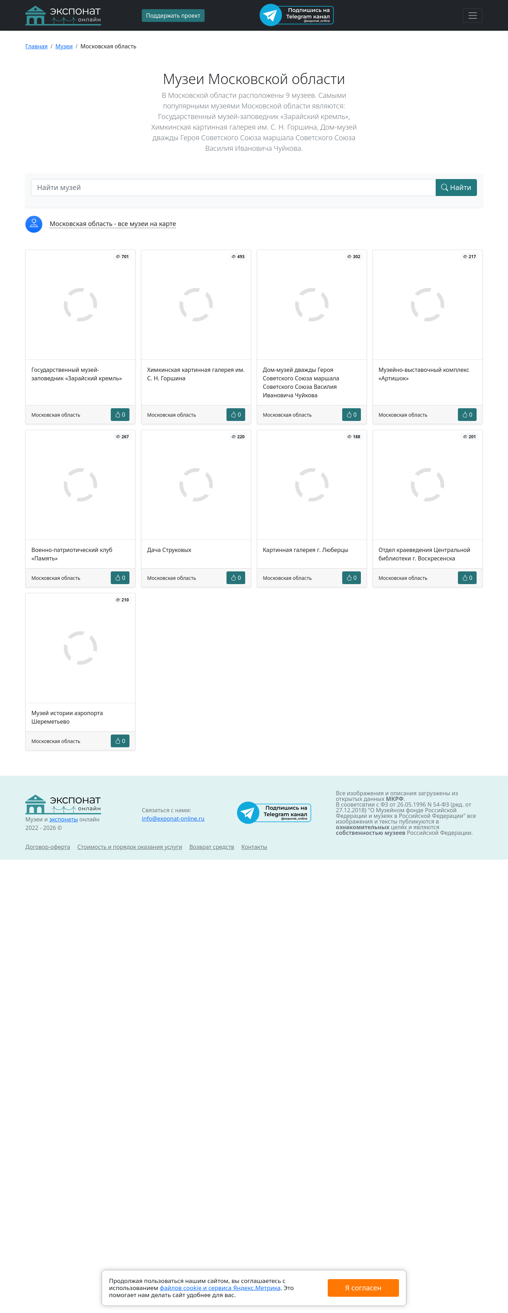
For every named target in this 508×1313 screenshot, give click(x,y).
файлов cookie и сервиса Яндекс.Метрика (220, 1288)
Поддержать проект (173, 15)
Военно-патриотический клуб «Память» (72, 554)
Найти (456, 187)
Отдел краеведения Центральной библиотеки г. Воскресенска (424, 554)
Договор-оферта (47, 847)
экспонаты (63, 819)
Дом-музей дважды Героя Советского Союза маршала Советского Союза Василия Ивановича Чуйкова (301, 382)
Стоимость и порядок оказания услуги (129, 847)
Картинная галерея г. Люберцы (305, 550)
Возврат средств (211, 847)
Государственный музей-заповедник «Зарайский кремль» (76, 374)
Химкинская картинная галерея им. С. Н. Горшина (196, 374)
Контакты (254, 847)
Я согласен (363, 1288)
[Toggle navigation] (473, 15)
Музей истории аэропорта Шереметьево (67, 717)
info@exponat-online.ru (173, 818)
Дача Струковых (169, 550)
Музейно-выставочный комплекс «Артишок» (424, 374)
